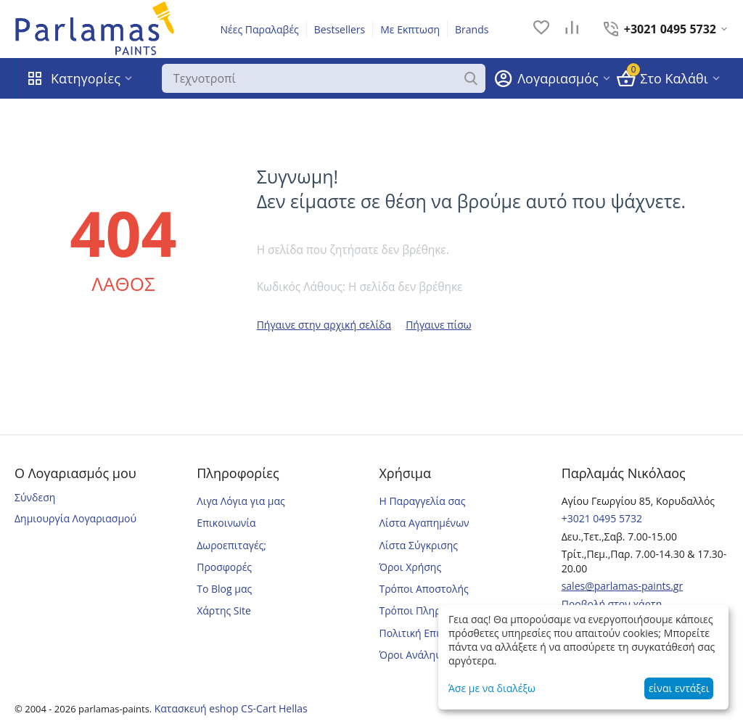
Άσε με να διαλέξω (491, 688)
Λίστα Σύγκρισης (418, 545)
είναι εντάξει (679, 688)
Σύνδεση (35, 497)
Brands (471, 29)
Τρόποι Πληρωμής (422, 610)
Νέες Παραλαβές (260, 29)
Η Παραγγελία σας (422, 501)
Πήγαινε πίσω (438, 325)
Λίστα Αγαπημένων (424, 523)
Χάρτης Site (224, 610)
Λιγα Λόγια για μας (241, 501)
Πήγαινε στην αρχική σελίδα (324, 325)
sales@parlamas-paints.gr (623, 586)
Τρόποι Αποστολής (423, 589)
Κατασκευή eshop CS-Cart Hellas (231, 708)
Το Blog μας (224, 589)
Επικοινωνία (226, 523)
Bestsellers (339, 29)
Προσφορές (224, 567)
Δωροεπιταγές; (231, 545)
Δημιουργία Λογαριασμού (75, 518)
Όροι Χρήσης (410, 567)
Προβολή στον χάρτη (612, 604)
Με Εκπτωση (410, 29)
